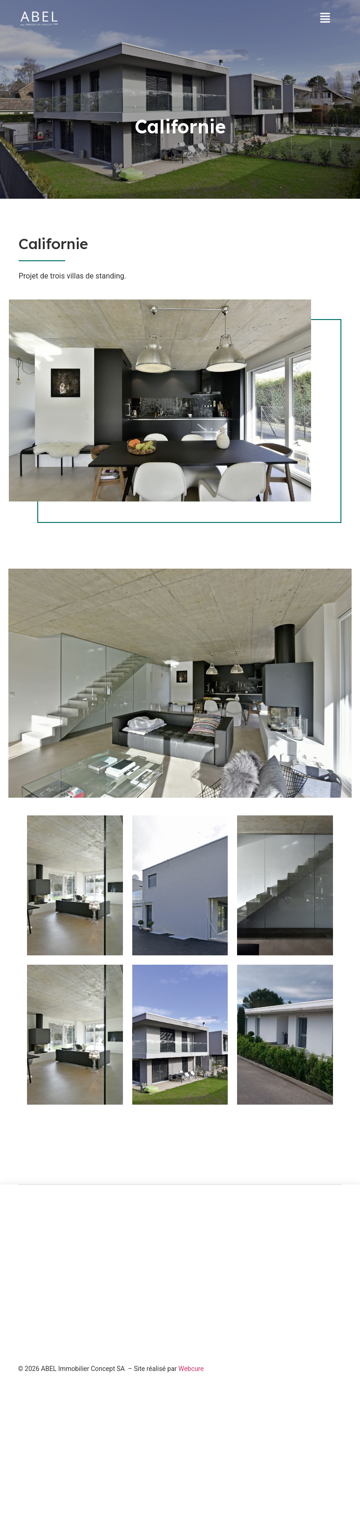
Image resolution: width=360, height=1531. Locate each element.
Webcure (191, 1368)
